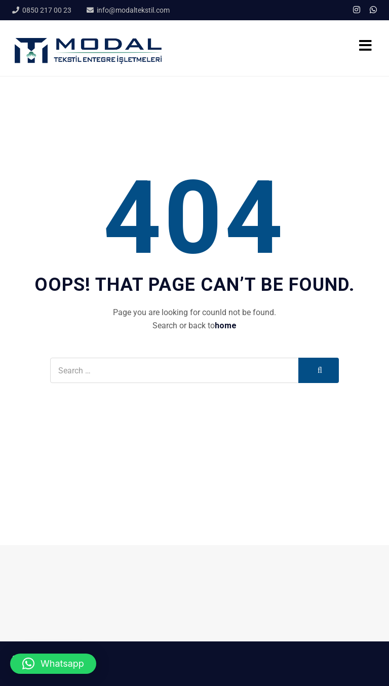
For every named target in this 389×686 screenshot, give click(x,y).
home (226, 325)
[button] (53, 664)
